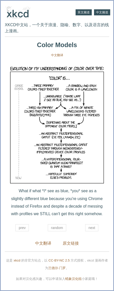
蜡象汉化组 (73, 279)
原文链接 (71, 243)
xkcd (17, 260)
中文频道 (102, 12)
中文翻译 (57, 55)
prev (22, 228)
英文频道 (84, 12)
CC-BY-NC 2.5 (59, 260)
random (57, 228)
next (91, 228)
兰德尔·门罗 (57, 268)
